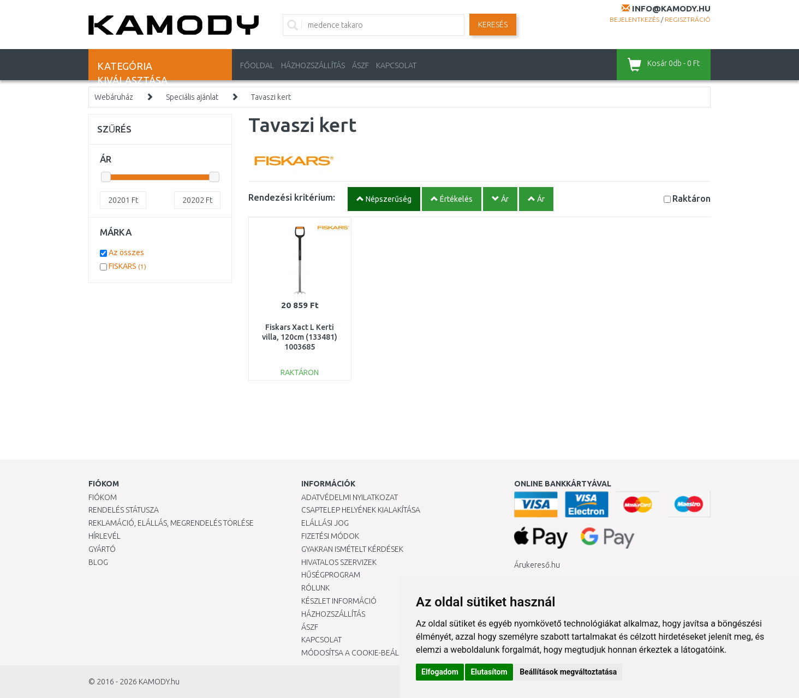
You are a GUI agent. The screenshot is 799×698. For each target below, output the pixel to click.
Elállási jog (325, 523)
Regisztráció (688, 19)
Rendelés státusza (123, 510)
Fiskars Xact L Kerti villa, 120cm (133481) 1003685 (299, 337)
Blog (98, 562)
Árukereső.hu (537, 565)
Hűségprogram (330, 574)
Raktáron (691, 198)
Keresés (493, 24)
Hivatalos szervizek (339, 562)
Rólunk (315, 587)
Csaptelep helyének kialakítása (360, 510)
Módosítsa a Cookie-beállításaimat (369, 652)
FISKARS (127, 266)
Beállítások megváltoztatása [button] (568, 671)
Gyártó (102, 549)
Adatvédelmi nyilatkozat (349, 497)
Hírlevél (104, 536)
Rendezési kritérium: (291, 197)
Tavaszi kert (271, 97)
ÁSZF (360, 65)
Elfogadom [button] (439, 671)
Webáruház (113, 97)
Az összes (126, 252)
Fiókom (102, 497)
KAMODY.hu (159, 681)
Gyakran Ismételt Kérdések (352, 549)
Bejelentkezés (634, 19)
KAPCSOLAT (396, 65)
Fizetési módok (330, 536)
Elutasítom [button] (488, 671)
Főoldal (257, 65)
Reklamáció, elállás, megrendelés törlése (171, 523)
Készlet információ (339, 601)
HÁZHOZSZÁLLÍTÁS (313, 65)
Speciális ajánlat (192, 97)
